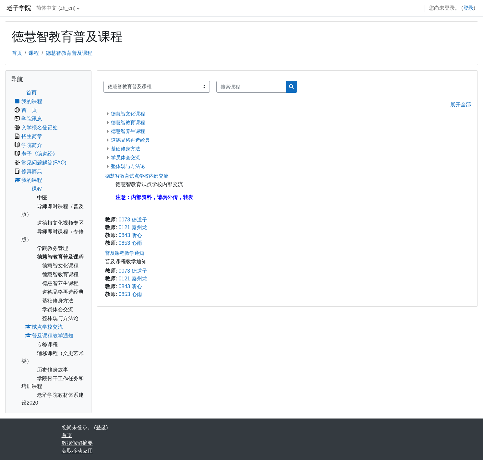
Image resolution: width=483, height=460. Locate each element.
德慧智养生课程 (128, 131)
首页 (17, 53)
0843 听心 (130, 235)
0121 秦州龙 (133, 227)
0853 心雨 (130, 243)
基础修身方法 (125, 148)
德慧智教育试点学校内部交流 (136, 176)
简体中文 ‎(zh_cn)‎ (56, 8)
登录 (468, 8)
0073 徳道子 (133, 219)
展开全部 (460, 104)
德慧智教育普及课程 (69, 53)
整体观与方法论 (128, 166)
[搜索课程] (251, 87)
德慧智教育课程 (128, 122)
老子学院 (18, 8)
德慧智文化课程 (128, 113)
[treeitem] (48, 248)
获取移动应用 (77, 451)
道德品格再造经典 (130, 140)
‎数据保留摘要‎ (77, 443)
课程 (34, 53)
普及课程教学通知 (124, 253)
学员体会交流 (125, 157)
